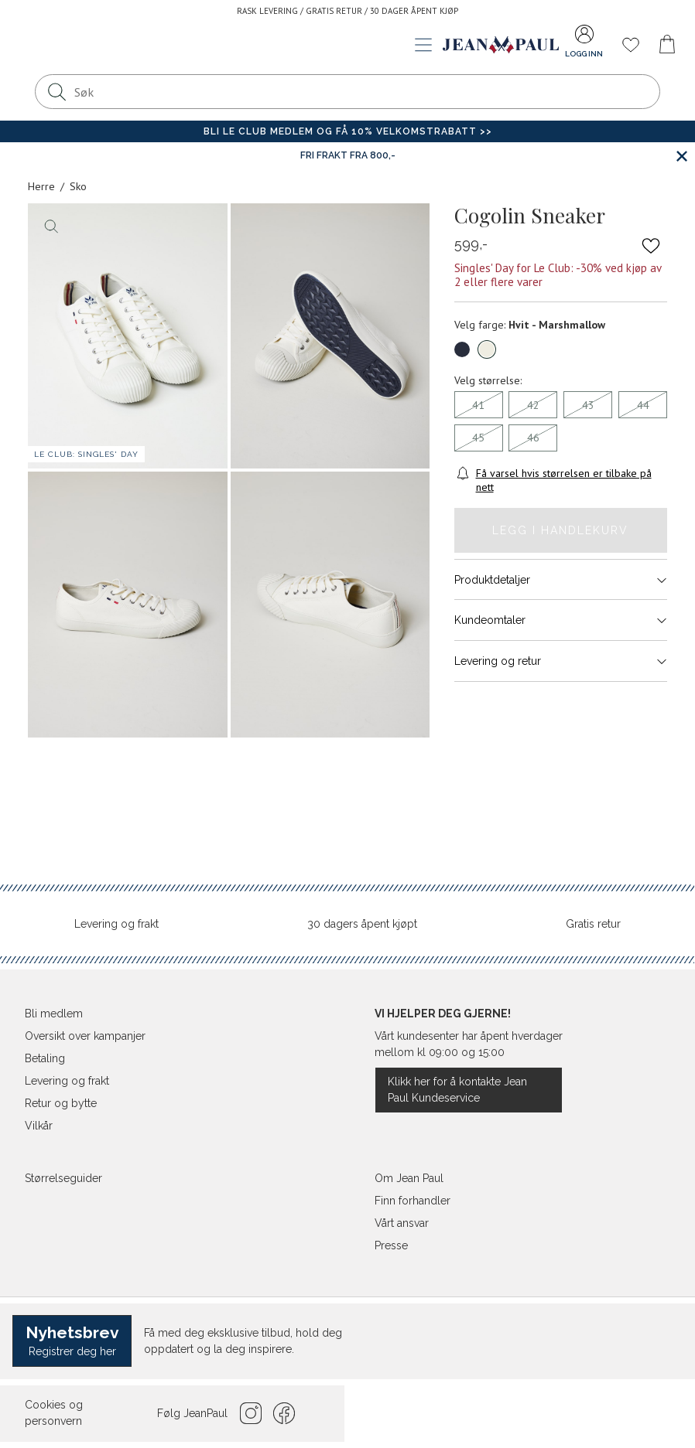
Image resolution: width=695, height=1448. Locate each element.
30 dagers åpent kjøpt (362, 924)
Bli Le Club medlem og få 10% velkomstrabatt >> (348, 131)
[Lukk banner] (681, 155)
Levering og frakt (116, 924)
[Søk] (56, 91)
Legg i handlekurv (560, 530)
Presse (391, 1245)
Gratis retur (593, 924)
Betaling (45, 1058)
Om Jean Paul (409, 1178)
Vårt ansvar (402, 1223)
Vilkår (39, 1125)
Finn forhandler (412, 1200)
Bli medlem (54, 1013)
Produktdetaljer (560, 580)
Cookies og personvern (54, 1413)
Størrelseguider (63, 1178)
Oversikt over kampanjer (85, 1036)
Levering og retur (560, 661)
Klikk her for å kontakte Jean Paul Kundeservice (457, 1089)
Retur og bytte (61, 1103)
